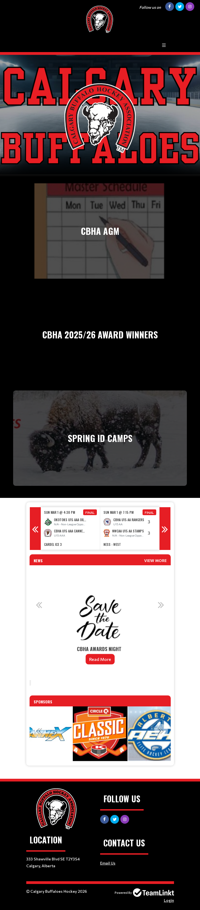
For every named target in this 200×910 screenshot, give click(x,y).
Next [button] (165, 528)
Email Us (107, 863)
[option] (70, 528)
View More (155, 560)
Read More (100, 659)
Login (169, 900)
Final (90, 512)
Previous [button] (35, 528)
